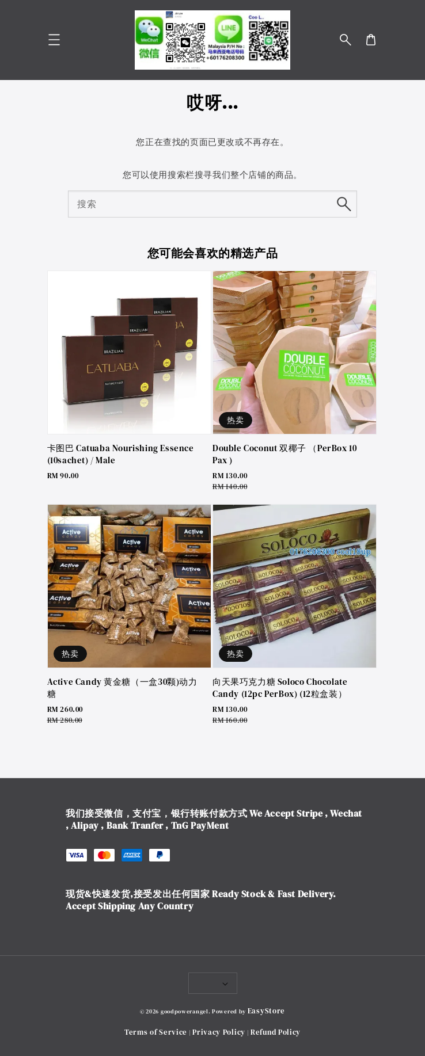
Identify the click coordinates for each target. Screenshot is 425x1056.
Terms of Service (155, 1032)
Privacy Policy (218, 1032)
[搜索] (343, 203)
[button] (345, 39)
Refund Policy (276, 1032)
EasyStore (266, 1011)
